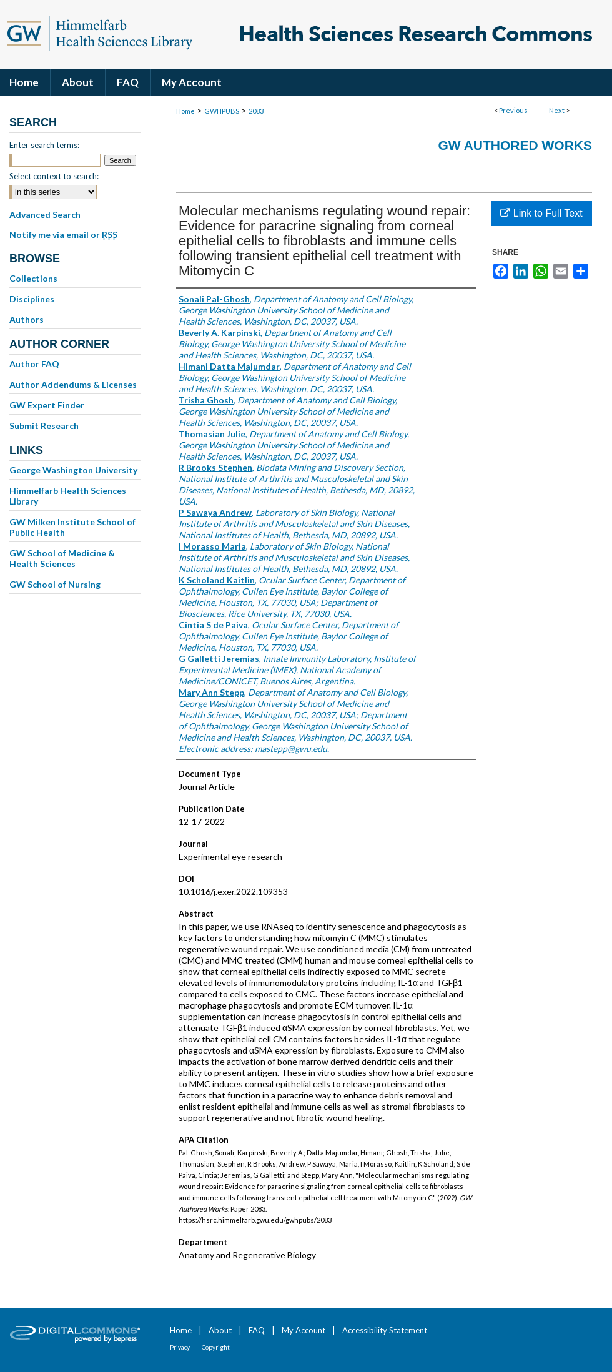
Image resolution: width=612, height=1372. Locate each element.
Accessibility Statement (384, 1330)
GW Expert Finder (46, 405)
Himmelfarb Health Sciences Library (67, 495)
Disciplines (31, 299)
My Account (303, 1330)
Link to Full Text (541, 213)
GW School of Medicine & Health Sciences (62, 558)
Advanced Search (45, 214)
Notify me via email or (63, 234)
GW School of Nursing (55, 584)
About (220, 1330)
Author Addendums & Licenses (73, 384)
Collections (33, 278)
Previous (513, 110)
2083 (256, 111)
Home (185, 111)
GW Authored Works (515, 145)
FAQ (257, 1330)
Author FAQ (34, 363)
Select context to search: (54, 176)
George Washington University (73, 470)
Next (557, 110)
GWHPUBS (221, 111)
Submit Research (44, 425)
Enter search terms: (44, 145)
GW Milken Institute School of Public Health (72, 527)
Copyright (216, 1347)
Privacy (180, 1347)
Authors (26, 319)
